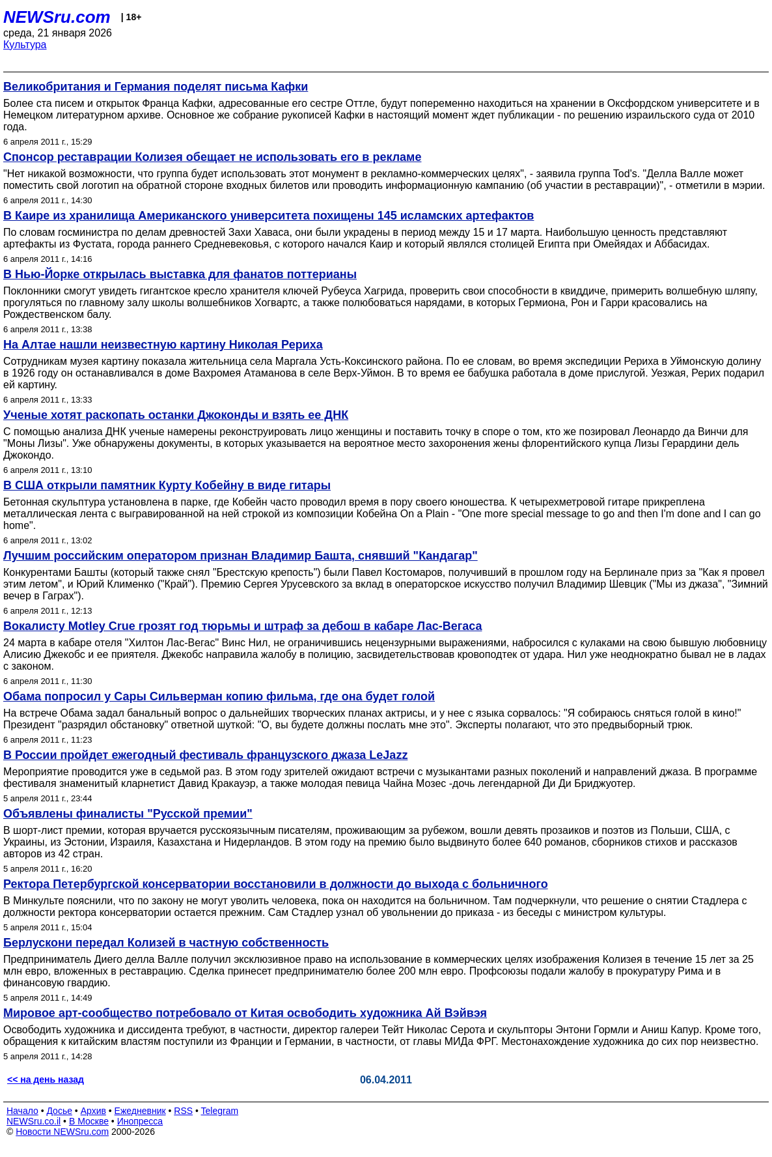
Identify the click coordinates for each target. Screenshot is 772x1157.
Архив (93, 1111)
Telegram (220, 1111)
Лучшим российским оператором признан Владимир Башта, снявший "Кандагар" (240, 555)
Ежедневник (140, 1111)
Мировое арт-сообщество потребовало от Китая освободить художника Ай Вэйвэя (245, 1013)
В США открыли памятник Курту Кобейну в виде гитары (167, 485)
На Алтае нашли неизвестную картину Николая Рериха (163, 344)
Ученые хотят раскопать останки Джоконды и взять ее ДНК (175, 414)
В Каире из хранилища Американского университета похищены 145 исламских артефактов (268, 215)
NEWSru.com (57, 17)
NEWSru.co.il (34, 1121)
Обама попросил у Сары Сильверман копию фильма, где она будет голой (219, 696)
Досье (59, 1111)
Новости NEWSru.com (62, 1131)
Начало (22, 1111)
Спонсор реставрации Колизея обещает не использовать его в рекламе (212, 157)
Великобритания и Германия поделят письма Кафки (155, 86)
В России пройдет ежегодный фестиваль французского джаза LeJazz (205, 755)
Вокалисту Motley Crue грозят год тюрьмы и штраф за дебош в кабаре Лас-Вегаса (242, 626)
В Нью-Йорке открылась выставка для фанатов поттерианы (180, 274)
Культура (25, 44)
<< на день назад (45, 1079)
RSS (183, 1111)
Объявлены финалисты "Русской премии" (128, 813)
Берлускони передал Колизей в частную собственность (166, 942)
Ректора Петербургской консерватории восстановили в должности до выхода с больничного (275, 884)
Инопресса (140, 1121)
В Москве (89, 1121)
